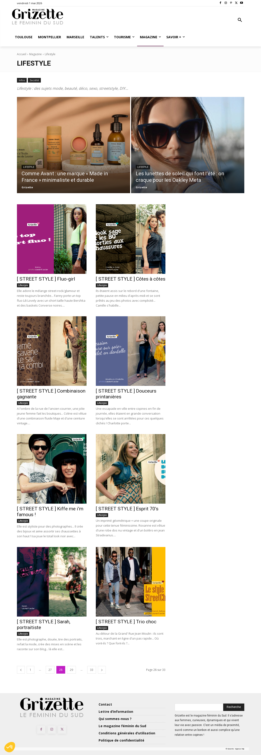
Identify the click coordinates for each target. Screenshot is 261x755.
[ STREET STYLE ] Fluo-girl (46, 279)
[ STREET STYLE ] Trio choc (126, 621)
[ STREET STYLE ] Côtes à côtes (130, 279)
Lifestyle (28, 167)
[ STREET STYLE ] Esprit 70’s (127, 509)
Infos (22, 80)
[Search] (233, 707)
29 (71, 670)
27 (50, 670)
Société (34, 80)
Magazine (35, 54)
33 (91, 670)
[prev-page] (21, 670)
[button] (240, 20)
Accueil (21, 54)
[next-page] (102, 670)
